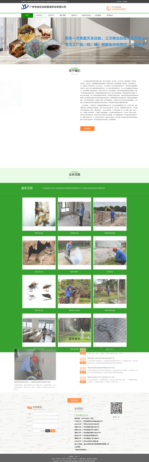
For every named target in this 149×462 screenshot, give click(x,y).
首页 (27, 15)
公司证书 (51, 15)
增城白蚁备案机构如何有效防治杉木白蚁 (131, 406)
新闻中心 (74, 15)
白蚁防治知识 (86, 15)
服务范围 (63, 15)
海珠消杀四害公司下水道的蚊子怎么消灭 (131, 416)
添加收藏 (125, 1)
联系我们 (110, 15)
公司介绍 (39, 15)
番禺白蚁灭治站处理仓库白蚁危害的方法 (131, 397)
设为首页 (119, 1)
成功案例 (98, 15)
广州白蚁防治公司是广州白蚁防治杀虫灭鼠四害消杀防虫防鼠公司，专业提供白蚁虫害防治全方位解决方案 (73, 284)
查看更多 (117, 131)
